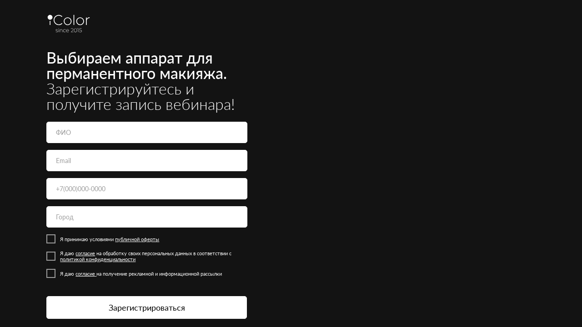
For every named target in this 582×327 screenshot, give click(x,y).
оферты (150, 239)
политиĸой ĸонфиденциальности (97, 259)
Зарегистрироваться (147, 307)
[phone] (146, 188)
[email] (146, 160)
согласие (85, 253)
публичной (128, 239)
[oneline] (146, 217)
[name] (146, 132)
